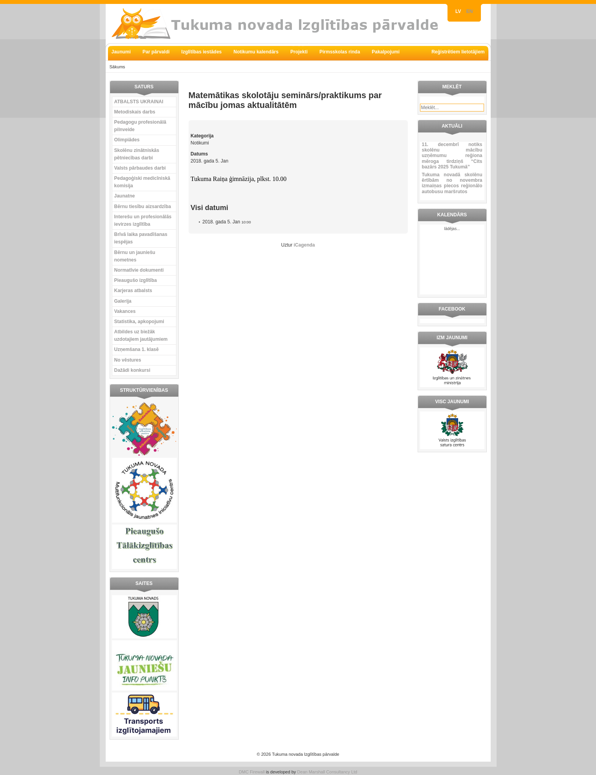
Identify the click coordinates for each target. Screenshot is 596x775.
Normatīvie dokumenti (139, 270)
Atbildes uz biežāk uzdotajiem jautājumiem (141, 335)
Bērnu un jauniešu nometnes (135, 256)
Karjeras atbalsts (133, 290)
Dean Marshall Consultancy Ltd (327, 772)
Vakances (125, 311)
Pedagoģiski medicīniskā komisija (142, 181)
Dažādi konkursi (132, 370)
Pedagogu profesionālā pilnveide (140, 125)
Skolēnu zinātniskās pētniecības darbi (137, 154)
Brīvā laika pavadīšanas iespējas (140, 238)
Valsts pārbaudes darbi (140, 168)
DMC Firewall (252, 772)
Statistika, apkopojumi (139, 321)
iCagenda (304, 245)
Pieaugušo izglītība (135, 280)
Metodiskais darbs (135, 112)
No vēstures (127, 360)
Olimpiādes (127, 140)
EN (469, 11)
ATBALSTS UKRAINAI (138, 101)
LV (458, 11)
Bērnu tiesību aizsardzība (142, 206)
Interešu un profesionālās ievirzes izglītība (143, 220)
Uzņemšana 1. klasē (136, 349)
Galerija (123, 301)
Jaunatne (124, 196)
